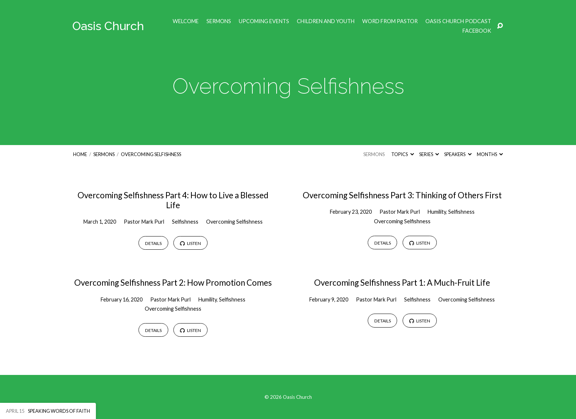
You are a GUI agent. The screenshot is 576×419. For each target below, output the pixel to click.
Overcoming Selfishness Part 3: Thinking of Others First (402, 195)
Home (80, 154)
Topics (402, 154)
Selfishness (185, 221)
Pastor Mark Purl (144, 221)
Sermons (218, 21)
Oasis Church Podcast (458, 21)
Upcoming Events (264, 21)
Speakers (457, 154)
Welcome (186, 21)
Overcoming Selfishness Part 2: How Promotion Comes (173, 283)
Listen (190, 243)
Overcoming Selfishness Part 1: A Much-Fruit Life (402, 283)
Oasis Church (108, 26)
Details (153, 243)
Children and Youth (325, 21)
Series (429, 154)
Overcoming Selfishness (151, 154)
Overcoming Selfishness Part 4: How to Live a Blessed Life (173, 200)
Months (490, 154)
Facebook (476, 30)
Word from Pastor (390, 21)
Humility (437, 212)
